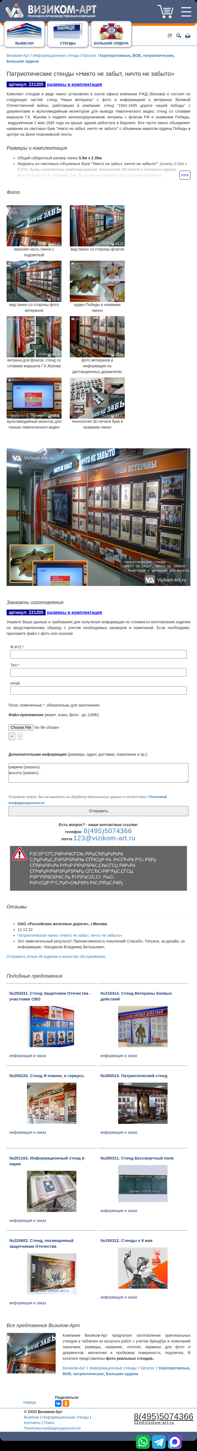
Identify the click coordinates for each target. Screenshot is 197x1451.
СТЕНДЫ (68, 43)
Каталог (89, 55)
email (15, 683)
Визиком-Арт (18, 55)
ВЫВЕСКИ (24, 43)
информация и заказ (27, 1055)
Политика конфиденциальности (52, 1428)
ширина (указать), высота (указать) (98, 773)
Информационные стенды (55, 55)
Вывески (31, 1417)
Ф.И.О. (16, 647)
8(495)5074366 (146, 14)
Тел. (14, 665)
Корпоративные (115, 55)
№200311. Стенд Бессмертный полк (137, 1158)
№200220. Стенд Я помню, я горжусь (46, 1075)
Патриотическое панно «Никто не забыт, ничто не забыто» (70, 935)
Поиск (49, 1423)
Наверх (30, 1402)
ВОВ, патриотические (152, 55)
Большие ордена (23, 61)
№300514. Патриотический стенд (134, 1075)
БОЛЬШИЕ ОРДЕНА (111, 43)
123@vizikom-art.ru (104, 838)
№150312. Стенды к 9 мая (126, 1240)
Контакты (32, 1423)
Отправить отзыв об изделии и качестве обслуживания (56, 956)
